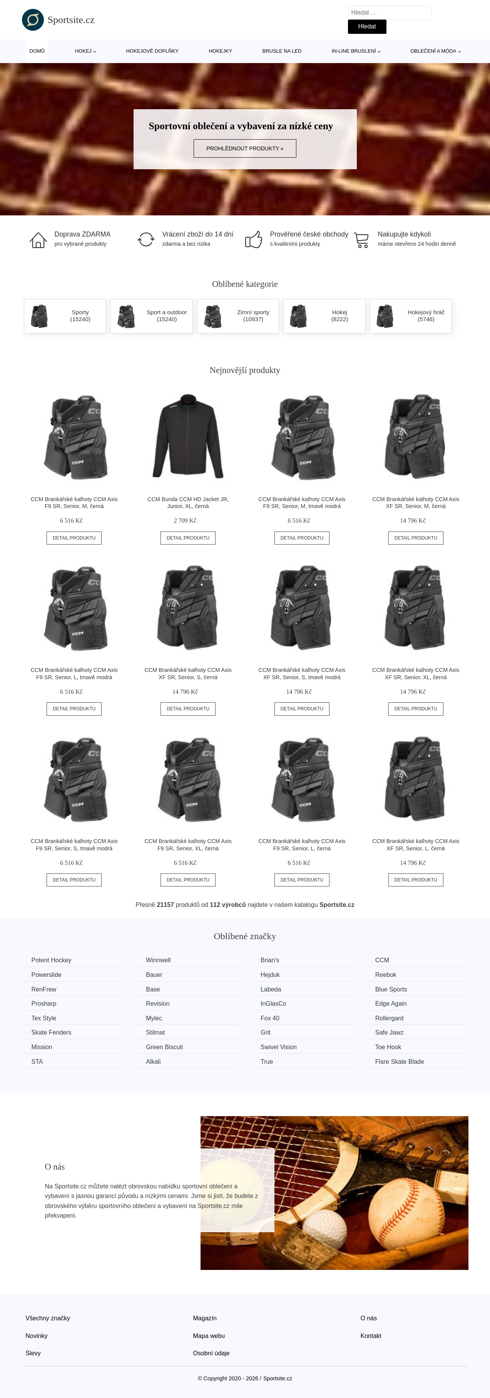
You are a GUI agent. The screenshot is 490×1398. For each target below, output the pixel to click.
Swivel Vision (279, 1047)
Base (153, 989)
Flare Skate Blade (399, 1061)
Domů (37, 51)
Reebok (385, 974)
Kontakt (371, 1336)
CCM (382, 960)
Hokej (83, 51)
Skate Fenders (52, 1032)
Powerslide (47, 974)
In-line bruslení (354, 51)
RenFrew (44, 989)
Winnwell (158, 960)
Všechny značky (48, 1318)
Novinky (37, 1336)
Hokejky (220, 51)
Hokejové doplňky (152, 51)
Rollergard (389, 1018)
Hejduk (270, 974)
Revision (157, 1003)
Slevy (33, 1353)
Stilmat (155, 1032)
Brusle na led (282, 51)
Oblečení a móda (433, 51)
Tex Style (44, 1018)
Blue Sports (391, 989)
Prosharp (44, 1003)
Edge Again (391, 1003)
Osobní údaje (211, 1353)
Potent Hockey (52, 960)
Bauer (154, 974)
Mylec (154, 1018)
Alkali (153, 1061)
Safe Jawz (389, 1032)
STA (37, 1061)
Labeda (271, 989)
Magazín (205, 1318)
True (267, 1061)
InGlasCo (273, 1003)
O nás (369, 1318)
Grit (266, 1032)
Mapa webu (209, 1336)
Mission (42, 1047)
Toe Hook (388, 1047)
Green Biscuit (164, 1047)
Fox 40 (270, 1018)
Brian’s (270, 960)
